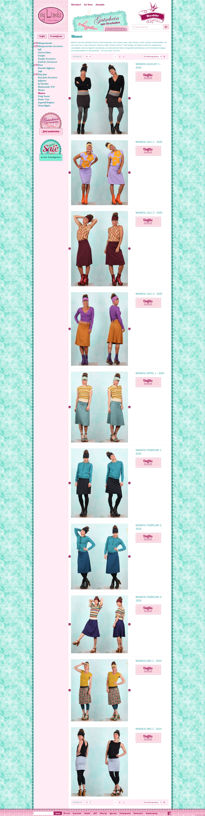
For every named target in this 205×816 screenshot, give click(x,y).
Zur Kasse (88, 4)
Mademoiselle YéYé (46, 86)
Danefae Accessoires (46, 58)
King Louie (42, 74)
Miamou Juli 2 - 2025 (149, 212)
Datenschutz (138, 813)
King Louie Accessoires (47, 77)
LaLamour (42, 80)
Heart (40, 65)
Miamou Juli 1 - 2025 (149, 142)
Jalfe (40, 71)
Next (133, 20)
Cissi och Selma (44, 52)
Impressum (77, 813)
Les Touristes (43, 83)
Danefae (41, 55)
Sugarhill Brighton (46, 102)
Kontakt (87, 813)
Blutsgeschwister (45, 43)
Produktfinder (56, 36)
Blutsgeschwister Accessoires (50, 46)
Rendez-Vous (43, 99)
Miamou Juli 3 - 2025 (149, 293)
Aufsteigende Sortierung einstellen (165, 56)
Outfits (42, 36)
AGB (95, 813)
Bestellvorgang (151, 813)
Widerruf (103, 813)
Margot (41, 90)
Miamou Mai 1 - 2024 (149, 660)
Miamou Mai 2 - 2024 (149, 728)
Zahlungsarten (125, 813)
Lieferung (113, 813)
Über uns (66, 813)
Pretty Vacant (44, 96)
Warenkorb (76, 4)
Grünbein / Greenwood (47, 61)
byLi (39, 49)
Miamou (41, 93)
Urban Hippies (44, 105)
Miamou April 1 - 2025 (150, 373)
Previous (66, 20)
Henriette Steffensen (46, 68)
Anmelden (100, 4)
